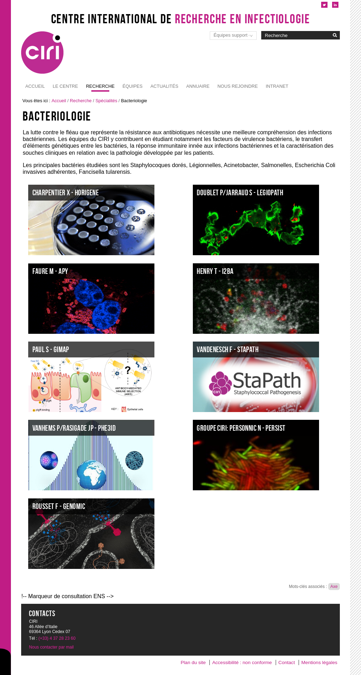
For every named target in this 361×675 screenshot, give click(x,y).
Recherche (100, 86)
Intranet (277, 86)
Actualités (164, 86)
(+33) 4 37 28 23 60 (56, 638)
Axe (334, 586)
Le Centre (65, 86)
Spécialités (106, 100)
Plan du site (193, 662)
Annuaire (197, 86)
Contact (287, 662)
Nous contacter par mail (51, 647)
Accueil (35, 86)
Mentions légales (319, 662)
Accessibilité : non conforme (242, 662)
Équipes (132, 86)
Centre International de (180, 19)
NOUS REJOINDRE (238, 86)
